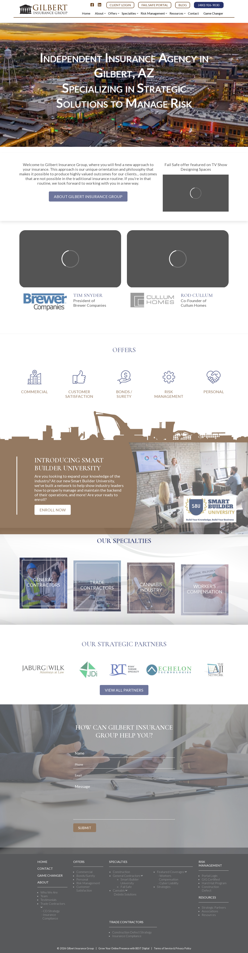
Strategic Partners (214, 907)
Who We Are (49, 892)
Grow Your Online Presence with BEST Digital (123, 948)
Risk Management (88, 883)
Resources (209, 915)
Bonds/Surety (85, 875)
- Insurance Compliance (49, 916)
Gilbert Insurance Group (80, 948)
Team (44, 896)
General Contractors (128, 875)
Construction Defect (210, 888)
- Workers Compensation (168, 877)
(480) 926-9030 (208, 5)
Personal (82, 879)
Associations (210, 911)
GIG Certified (211, 879)
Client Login (120, 5)
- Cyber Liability (168, 883)
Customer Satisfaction (84, 888)
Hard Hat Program (214, 883)
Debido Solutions (125, 894)
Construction (121, 872)
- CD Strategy (50, 911)
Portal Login (209, 875)
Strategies (163, 886)
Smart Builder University (130, 881)
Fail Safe (126, 886)
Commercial (84, 872)
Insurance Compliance (126, 936)
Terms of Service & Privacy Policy (172, 948)
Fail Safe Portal (154, 5)
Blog (182, 5)
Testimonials (48, 899)
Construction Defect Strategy (132, 932)
